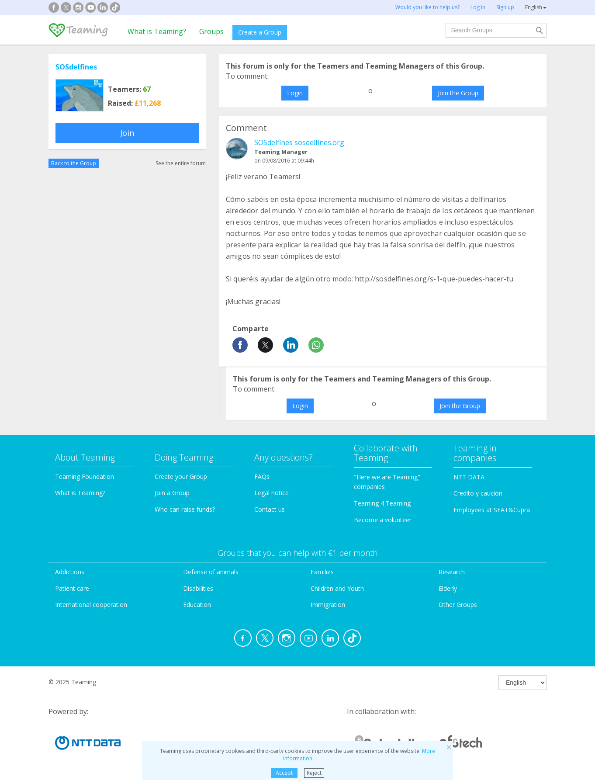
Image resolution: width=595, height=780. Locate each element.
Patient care (72, 588)
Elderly (448, 588)
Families (322, 572)
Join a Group (172, 493)
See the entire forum (181, 163)
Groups (211, 31)
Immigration (328, 604)
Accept (284, 773)
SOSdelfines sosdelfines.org (299, 142)
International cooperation (91, 604)
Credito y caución (477, 493)
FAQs (262, 476)
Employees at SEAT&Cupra (491, 510)
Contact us (269, 509)
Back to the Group (73, 163)
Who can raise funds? (185, 509)
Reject (314, 773)
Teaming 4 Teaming (382, 503)
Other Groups (458, 604)
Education (197, 604)
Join (127, 133)
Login (295, 93)
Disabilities (198, 588)
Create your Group (181, 476)
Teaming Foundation (84, 476)
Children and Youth (337, 588)
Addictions (69, 572)
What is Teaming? (157, 31)
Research (452, 572)
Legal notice (271, 493)
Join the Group (458, 93)
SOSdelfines (76, 67)
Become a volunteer (383, 520)
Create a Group (259, 32)
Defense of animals (211, 572)
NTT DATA (468, 477)
